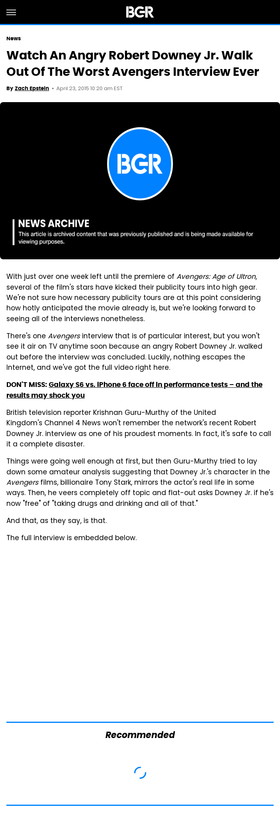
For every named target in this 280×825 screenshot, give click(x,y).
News (13, 38)
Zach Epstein (32, 88)
